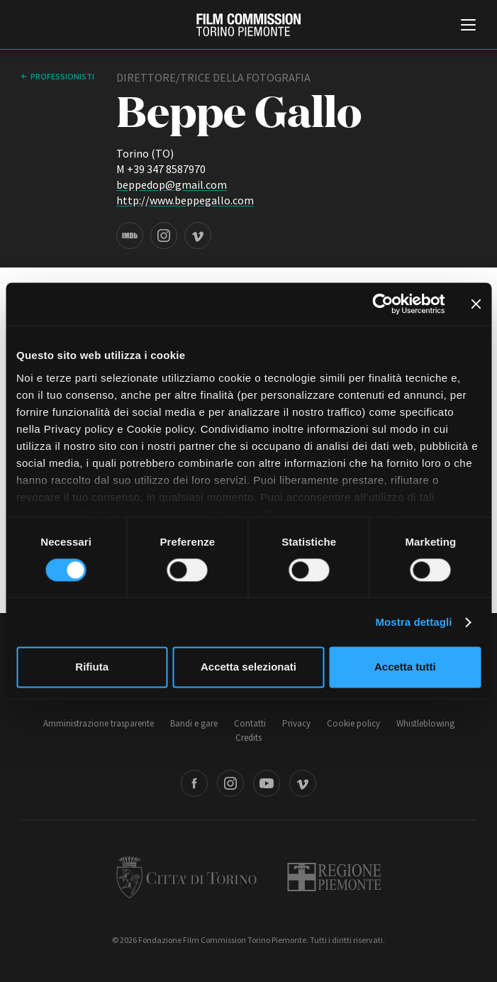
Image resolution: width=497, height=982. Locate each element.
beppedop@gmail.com (171, 184)
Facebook (194, 783)
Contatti (250, 723)
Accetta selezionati (248, 667)
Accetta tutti (405, 667)
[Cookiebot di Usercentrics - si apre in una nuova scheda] (382, 303)
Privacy (296, 723)
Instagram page (163, 235)
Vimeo (302, 783)
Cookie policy (353, 723)
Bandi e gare (194, 723)
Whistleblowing (425, 723)
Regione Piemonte (334, 877)
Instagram (230, 783)
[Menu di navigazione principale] (468, 26)
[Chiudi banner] (476, 304)
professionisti (62, 76)
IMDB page (129, 235)
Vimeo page (197, 235)
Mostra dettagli (413, 622)
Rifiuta (91, 667)
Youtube (266, 783)
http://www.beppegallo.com (185, 200)
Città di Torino (186, 877)
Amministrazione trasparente (98, 723)
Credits (248, 738)
